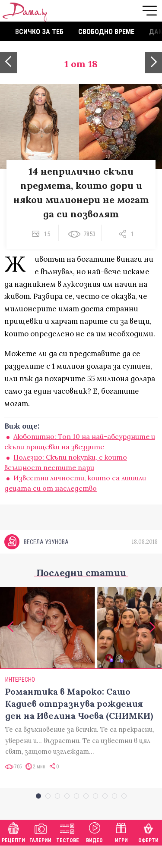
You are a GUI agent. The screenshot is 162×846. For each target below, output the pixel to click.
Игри (121, 831)
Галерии (40, 831)
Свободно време (106, 32)
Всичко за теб (39, 32)
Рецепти (13, 831)
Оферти (148, 831)
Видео (94, 831)
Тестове (67, 831)
